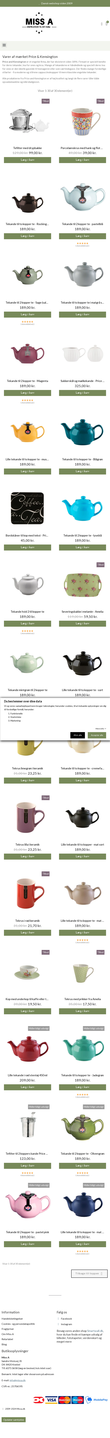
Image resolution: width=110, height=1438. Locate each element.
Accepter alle (97, 735)
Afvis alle (77, 735)
